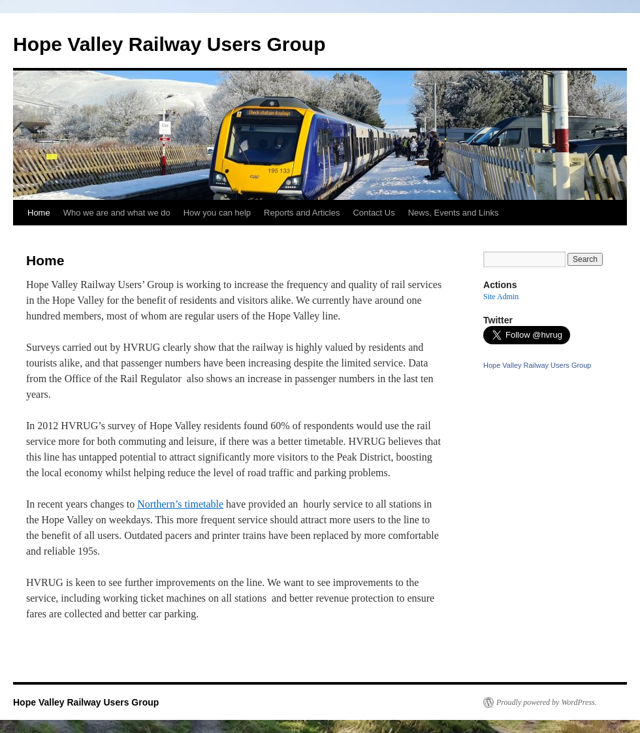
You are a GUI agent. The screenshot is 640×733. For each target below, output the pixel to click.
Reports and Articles (302, 213)
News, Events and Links (453, 213)
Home (38, 213)
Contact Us (373, 213)
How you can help (217, 213)
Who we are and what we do (116, 213)
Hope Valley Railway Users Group (169, 44)
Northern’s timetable (180, 504)
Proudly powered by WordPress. (546, 702)
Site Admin (501, 296)
